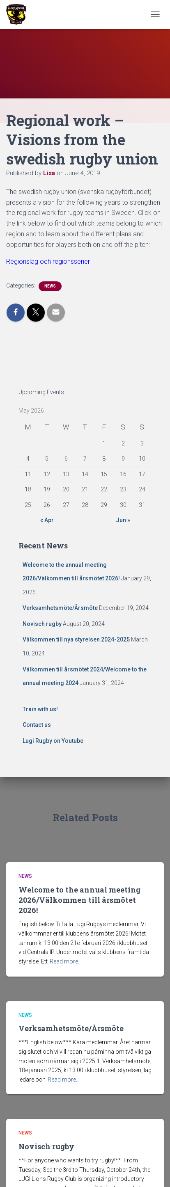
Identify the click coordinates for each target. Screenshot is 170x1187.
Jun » (123, 520)
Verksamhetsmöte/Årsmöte (60, 608)
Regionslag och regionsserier (48, 261)
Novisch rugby (42, 624)
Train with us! (40, 709)
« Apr (47, 520)
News (50, 286)
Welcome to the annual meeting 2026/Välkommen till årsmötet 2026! (79, 900)
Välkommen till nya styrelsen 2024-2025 (76, 639)
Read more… (66, 961)
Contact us (37, 724)
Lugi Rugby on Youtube (53, 740)
